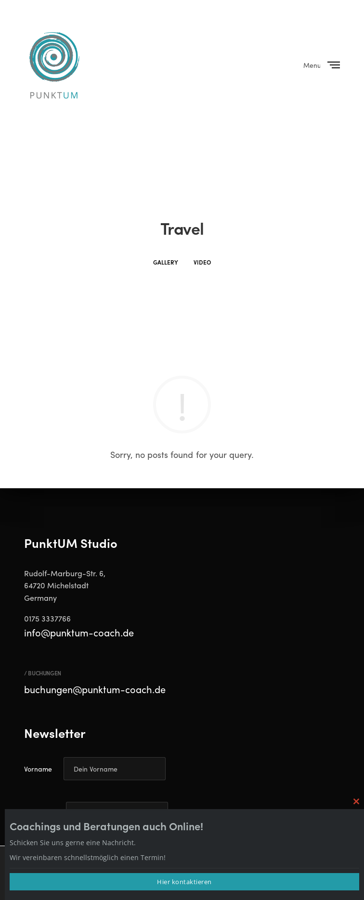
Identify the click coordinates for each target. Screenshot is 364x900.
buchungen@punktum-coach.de (95, 689)
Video (202, 262)
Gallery (165, 262)
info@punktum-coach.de (79, 632)
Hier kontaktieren (184, 881)
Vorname (38, 768)
